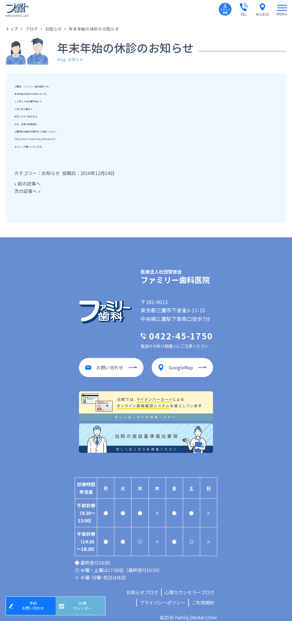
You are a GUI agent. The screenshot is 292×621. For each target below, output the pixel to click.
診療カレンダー (84, 604)
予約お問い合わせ (35, 604)
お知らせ (51, 173)
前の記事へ (29, 183)
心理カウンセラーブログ (189, 586)
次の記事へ (25, 191)
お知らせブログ (142, 586)
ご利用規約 (203, 596)
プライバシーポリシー (162, 596)
